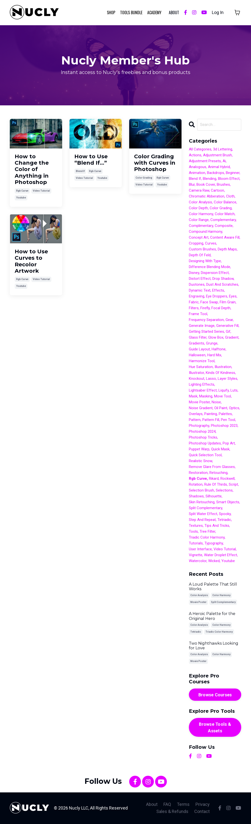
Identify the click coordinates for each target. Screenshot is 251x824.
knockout (196, 379)
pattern (195, 420)
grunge (211, 344)
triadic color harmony (207, 538)
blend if (80, 171)
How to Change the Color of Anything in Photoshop (32, 169)
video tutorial (41, 190)
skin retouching (202, 502)
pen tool (228, 420)
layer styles (227, 379)
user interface (200, 549)
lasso (211, 379)
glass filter (197, 338)
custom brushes (202, 249)
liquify (223, 391)
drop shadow (223, 279)
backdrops (215, 173)
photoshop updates (205, 444)
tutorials (196, 543)
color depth (198, 208)
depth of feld (200, 255)
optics (234, 408)
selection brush (201, 491)
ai (224, 161)
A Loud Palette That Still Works (213, 587)
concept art (198, 238)
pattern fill (210, 420)
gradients (196, 344)
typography (214, 543)
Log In (218, 12)
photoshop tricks (203, 438)
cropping (196, 244)
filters (194, 308)
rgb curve (22, 190)
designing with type (205, 261)
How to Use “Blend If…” (91, 159)
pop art (229, 444)
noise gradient (201, 408)
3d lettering (222, 150)
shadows (196, 496)
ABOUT (174, 12)
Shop (111, 12)
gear (229, 320)
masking (205, 396)
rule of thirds (215, 485)
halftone (219, 349)
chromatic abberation (206, 197)
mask (193, 396)
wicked (214, 561)
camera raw (199, 191)
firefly (205, 308)
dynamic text (199, 291)
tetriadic (224, 520)
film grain (228, 302)
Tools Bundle (131, 12)
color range (199, 220)
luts (234, 391)
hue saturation (201, 367)
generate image (202, 326)
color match (225, 214)
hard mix (214, 355)
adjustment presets (205, 161)
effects (218, 291)
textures (196, 526)
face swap (209, 302)
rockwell (227, 479)
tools (193, 532)
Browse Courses (215, 695)
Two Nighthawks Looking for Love (213, 646)
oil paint (220, 408)
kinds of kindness (220, 373)
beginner (233, 173)
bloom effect (229, 179)
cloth (230, 197)
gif (228, 332)
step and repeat (202, 520)
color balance (225, 202)
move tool (222, 396)
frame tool (198, 314)
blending (209, 179)
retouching (218, 473)
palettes (225, 414)
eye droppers (216, 297)
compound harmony (205, 232)
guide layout (199, 349)
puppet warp (199, 449)
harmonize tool (202, 361)
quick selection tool (205, 455)
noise (216, 402)
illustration (223, 367)
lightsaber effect (203, 391)
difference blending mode (209, 267)
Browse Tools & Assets (215, 728)
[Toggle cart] (237, 12)
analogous (197, 167)
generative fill (227, 326)
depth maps (227, 249)
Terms (183, 804)
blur (192, 185)
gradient (232, 338)
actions (195, 155)
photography (199, 426)
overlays (196, 414)
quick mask (220, 449)
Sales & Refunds (172, 811)
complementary (223, 220)
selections (224, 491)
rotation (196, 485)
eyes (233, 297)
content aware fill (225, 238)
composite (224, 226)
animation (197, 173)
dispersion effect (215, 273)
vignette (195, 555)
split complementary (205, 508)
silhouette (213, 496)
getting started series (206, 332)
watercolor (197, 561)
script (233, 485)
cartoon (217, 191)
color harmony (201, 214)
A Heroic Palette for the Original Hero (212, 616)
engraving (196, 297)
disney (194, 273)
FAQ (167, 804)
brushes (223, 185)
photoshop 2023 (224, 426)
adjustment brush (217, 155)
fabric (194, 302)
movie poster (199, 402)
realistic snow (200, 461)
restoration (198, 473)
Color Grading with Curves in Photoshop (154, 162)
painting (210, 414)
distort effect (200, 279)
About (152, 804)
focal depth (220, 308)
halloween (197, 355)
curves (210, 244)
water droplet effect (220, 555)
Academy (154, 12)
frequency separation (206, 320)
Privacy (202, 804)
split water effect (203, 514)
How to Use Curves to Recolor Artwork (31, 261)
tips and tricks (217, 526)
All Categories (200, 150)
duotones (197, 285)
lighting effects (201, 385)
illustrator (196, 373)
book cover (205, 185)
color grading (144, 177)
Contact (202, 811)
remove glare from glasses (212, 467)
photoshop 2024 (202, 432)
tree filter (207, 532)
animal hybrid (219, 167)
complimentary (201, 226)
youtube (21, 197)
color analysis (200, 202)
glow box (215, 338)
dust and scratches (222, 285)
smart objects (227, 502)
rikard (214, 479)
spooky (225, 514)
